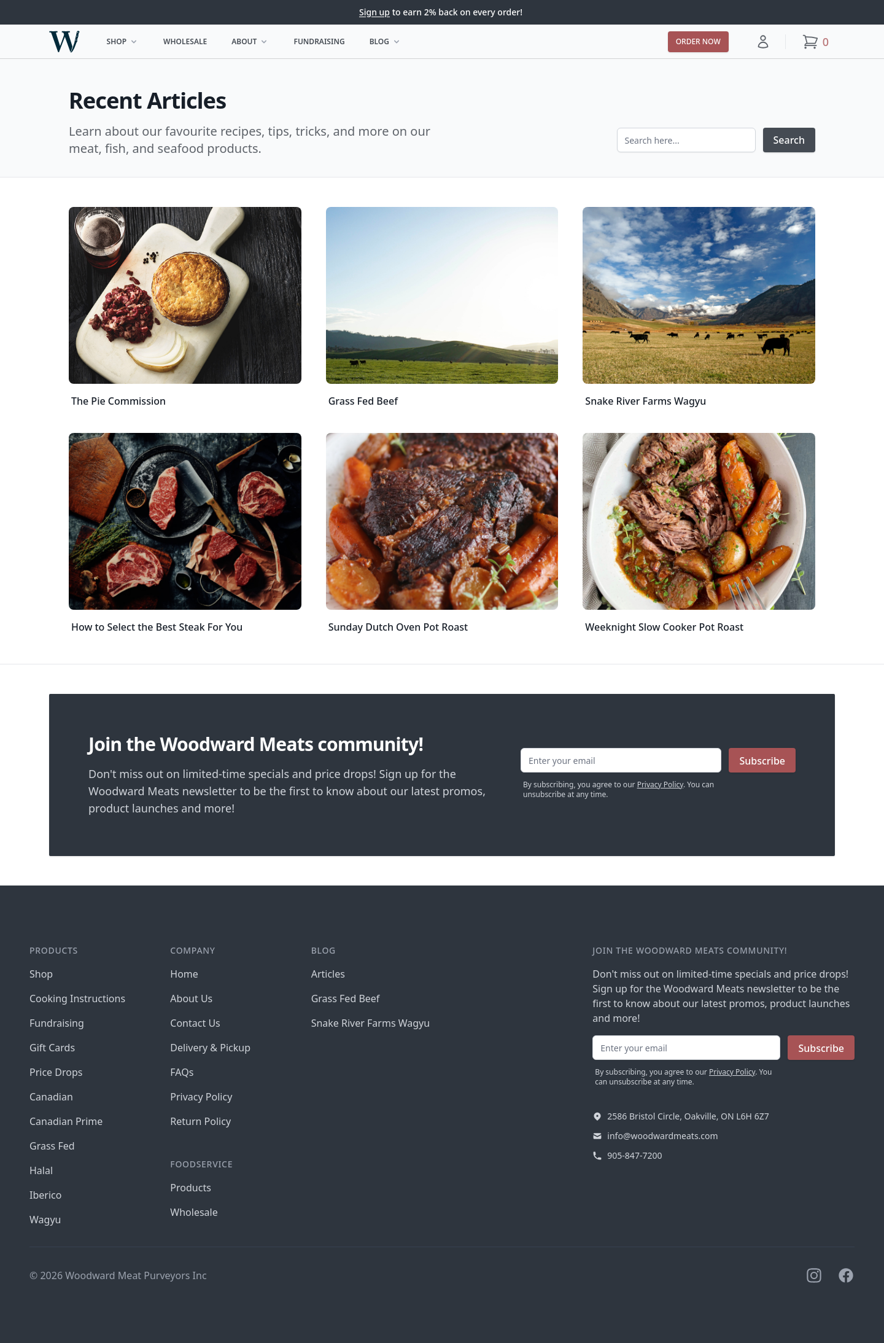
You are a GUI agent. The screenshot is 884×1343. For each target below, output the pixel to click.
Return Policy (200, 1121)
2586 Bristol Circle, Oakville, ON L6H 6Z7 (688, 1116)
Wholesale (185, 41)
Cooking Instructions (77, 998)
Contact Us (195, 1023)
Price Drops (55, 1072)
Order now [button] (698, 41)
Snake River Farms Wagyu (370, 1023)
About (253, 44)
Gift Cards (52, 1047)
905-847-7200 (634, 1155)
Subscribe (762, 761)
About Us (191, 998)
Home (184, 974)
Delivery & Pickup (210, 1047)
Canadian (51, 1097)
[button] (763, 41)
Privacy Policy (660, 784)
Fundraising (318, 41)
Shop (126, 44)
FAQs (181, 1072)
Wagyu (45, 1219)
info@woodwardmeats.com (662, 1136)
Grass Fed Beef (345, 998)
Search (789, 140)
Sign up (374, 12)
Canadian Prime (66, 1121)
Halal (41, 1170)
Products (190, 1187)
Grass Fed (52, 1146)
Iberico (45, 1195)
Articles (328, 974)
